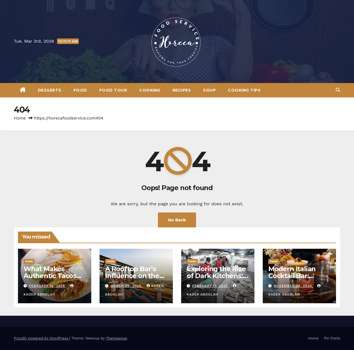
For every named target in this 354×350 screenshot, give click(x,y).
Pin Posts (332, 338)
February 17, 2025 (210, 286)
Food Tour (113, 90)
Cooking (149, 90)
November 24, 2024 (293, 286)
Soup (209, 90)
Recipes (182, 90)
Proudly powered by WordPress (41, 338)
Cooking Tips (244, 90)
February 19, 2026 (47, 286)
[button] (338, 90)
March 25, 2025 (127, 286)
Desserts (49, 90)
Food (80, 90)
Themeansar (116, 338)
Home (20, 118)
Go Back (177, 219)
